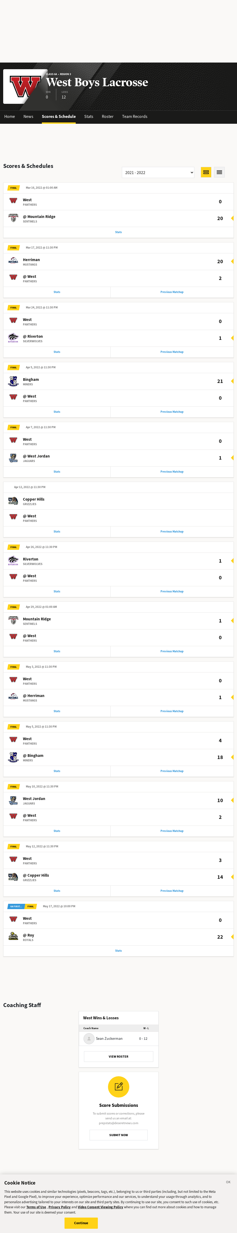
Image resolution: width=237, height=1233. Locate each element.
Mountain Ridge (37, 619)
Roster (108, 116)
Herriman (31, 259)
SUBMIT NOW (118, 1135)
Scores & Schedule (59, 116)
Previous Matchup (171, 292)
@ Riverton (33, 336)
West (27, 200)
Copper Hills (34, 499)
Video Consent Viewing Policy (100, 1209)
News (28, 116)
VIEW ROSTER (118, 1056)
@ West (29, 276)
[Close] (228, 1185)
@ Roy (28, 935)
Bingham (31, 379)
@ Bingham (33, 755)
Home (9, 116)
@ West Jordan (36, 456)
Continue (81, 1225)
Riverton (30, 559)
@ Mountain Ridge (39, 216)
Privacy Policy (60, 1209)
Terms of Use (36, 1209)
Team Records (134, 116)
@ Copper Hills (36, 875)
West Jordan (34, 798)
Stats (88, 116)
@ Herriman (34, 695)
